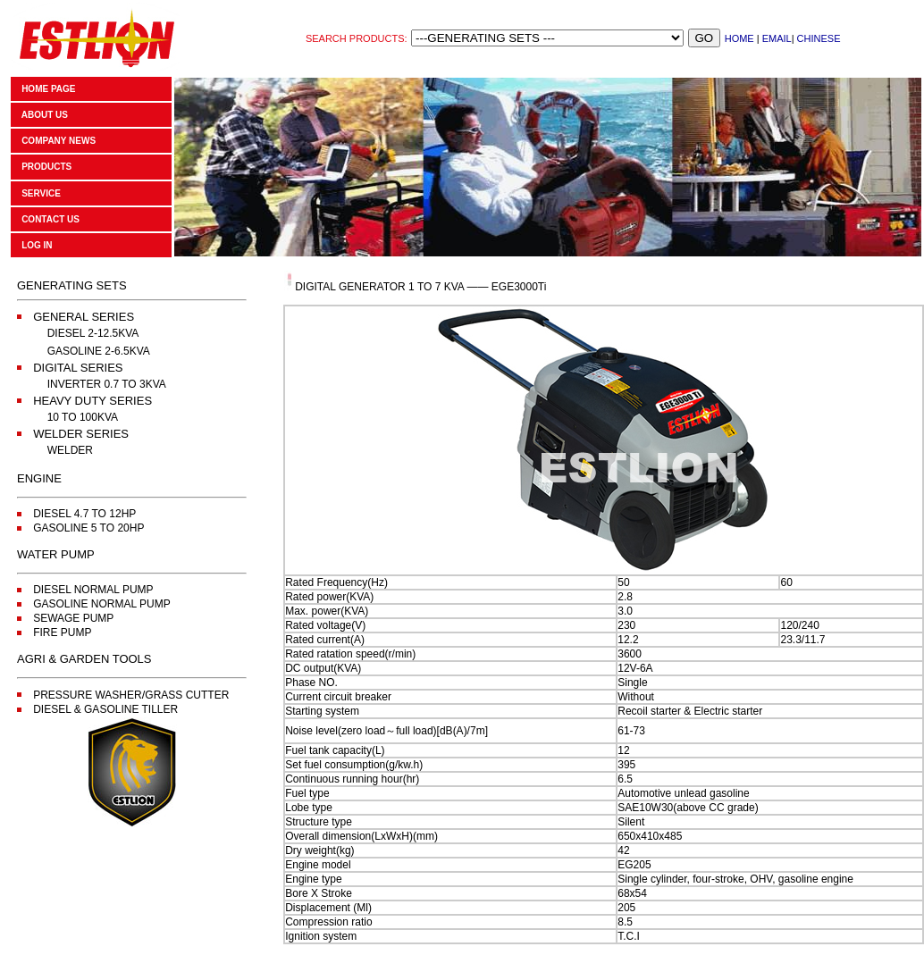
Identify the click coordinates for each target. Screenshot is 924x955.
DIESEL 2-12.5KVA (93, 333)
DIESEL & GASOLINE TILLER (105, 709)
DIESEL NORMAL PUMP (93, 589)
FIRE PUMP (62, 632)
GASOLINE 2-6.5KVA (98, 351)
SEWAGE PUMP (73, 618)
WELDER (70, 450)
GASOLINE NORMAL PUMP (102, 604)
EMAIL (777, 38)
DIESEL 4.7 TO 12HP (84, 513)
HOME (739, 38)
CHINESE (819, 38)
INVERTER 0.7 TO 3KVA (106, 384)
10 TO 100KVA (82, 417)
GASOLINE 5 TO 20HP (88, 528)
